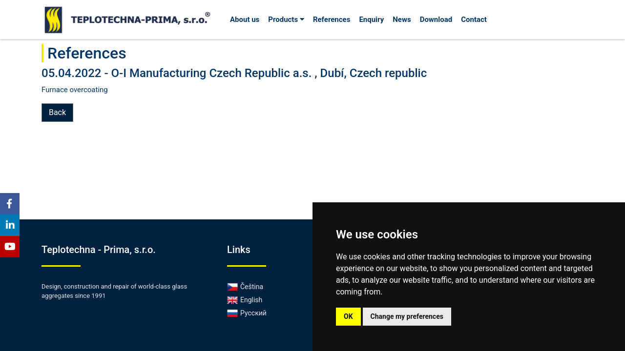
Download (436, 19)
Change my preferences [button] (407, 316)
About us (244, 19)
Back (57, 112)
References (332, 19)
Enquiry (371, 19)
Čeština (245, 287)
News (402, 19)
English (244, 300)
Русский (247, 313)
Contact (474, 19)
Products (286, 19)
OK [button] (348, 316)
